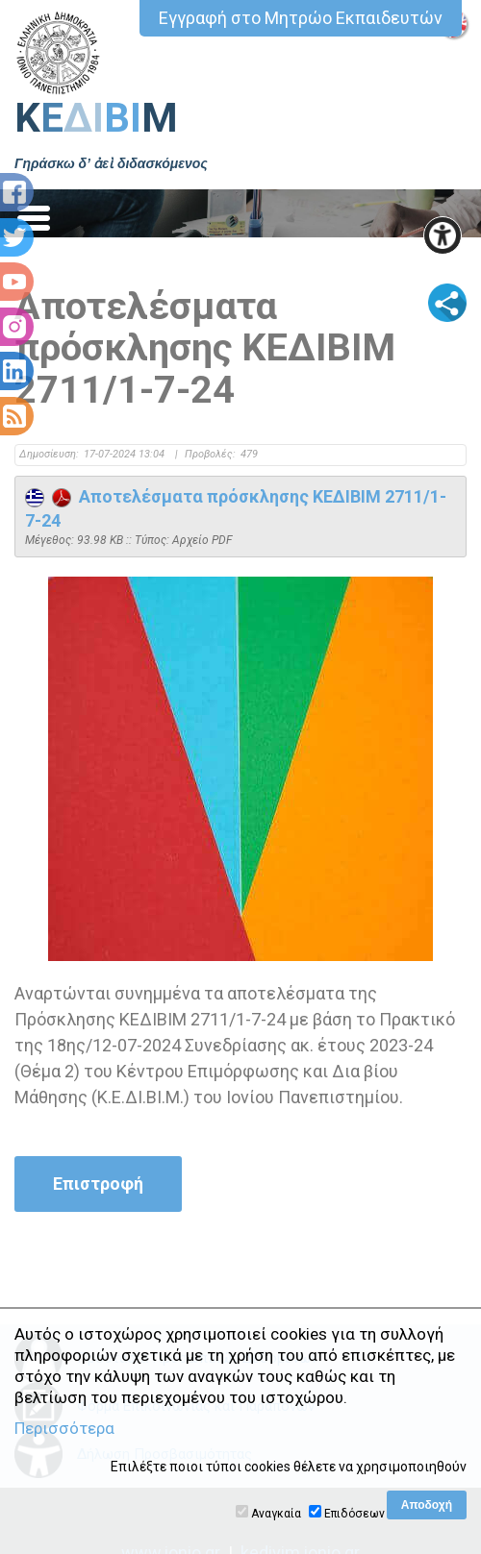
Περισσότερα (64, 1428)
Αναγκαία (276, 1513)
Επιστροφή (98, 1183)
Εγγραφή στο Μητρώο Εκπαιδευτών (301, 18)
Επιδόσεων (354, 1513)
